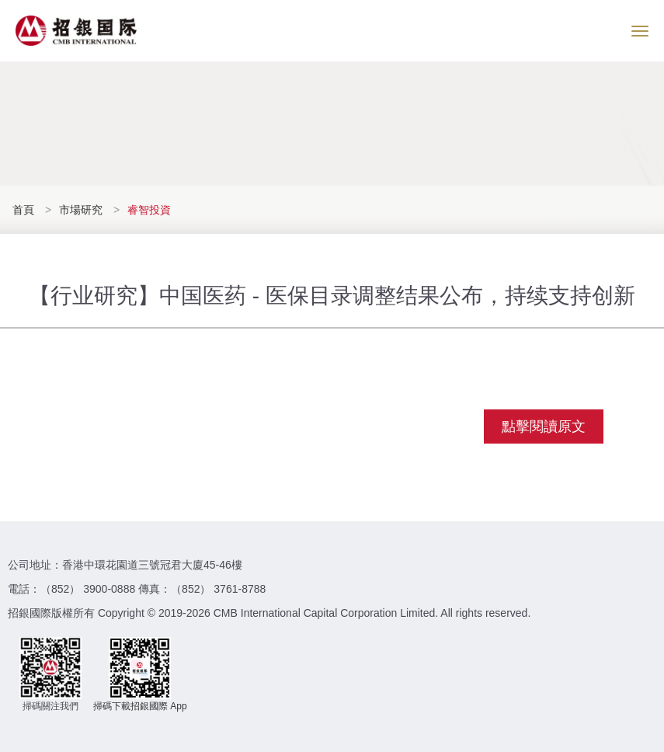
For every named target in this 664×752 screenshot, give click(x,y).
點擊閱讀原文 (544, 426)
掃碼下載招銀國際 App (140, 706)
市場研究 (81, 210)
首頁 (24, 210)
